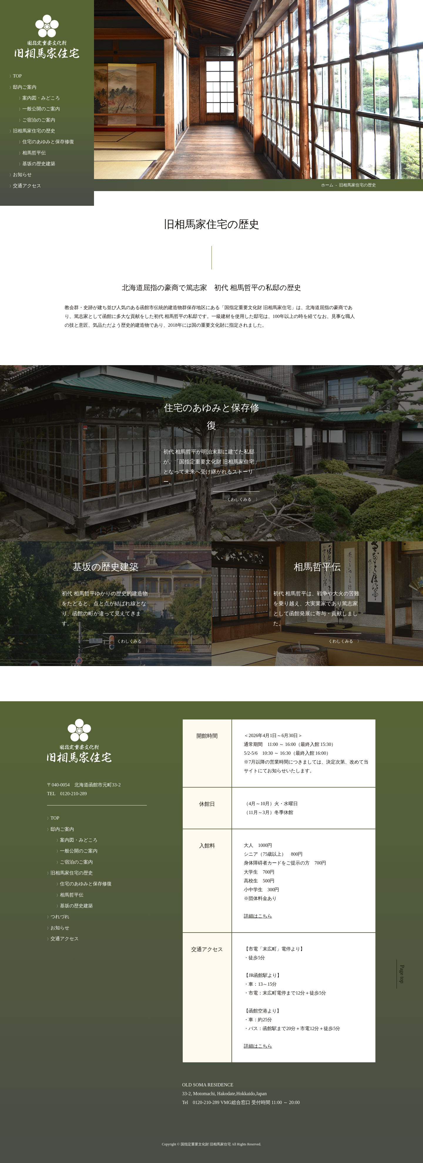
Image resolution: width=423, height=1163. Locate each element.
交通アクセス (27, 185)
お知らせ (22, 174)
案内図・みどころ (41, 97)
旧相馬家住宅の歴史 (34, 130)
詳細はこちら (258, 915)
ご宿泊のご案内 (38, 119)
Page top (402, 974)
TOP (17, 75)
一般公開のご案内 (41, 108)
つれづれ (60, 916)
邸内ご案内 (24, 87)
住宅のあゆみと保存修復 (48, 141)
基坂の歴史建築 (38, 163)
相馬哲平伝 (34, 152)
